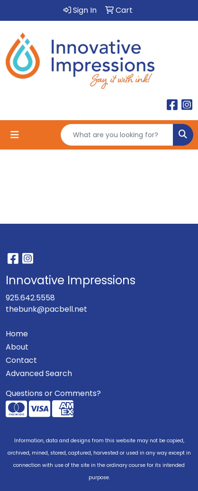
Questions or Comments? (53, 393)
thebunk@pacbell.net (46, 309)
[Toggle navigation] (15, 134)
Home (17, 333)
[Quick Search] (117, 135)
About (17, 347)
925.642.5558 (30, 297)
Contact (21, 360)
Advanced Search (39, 373)
